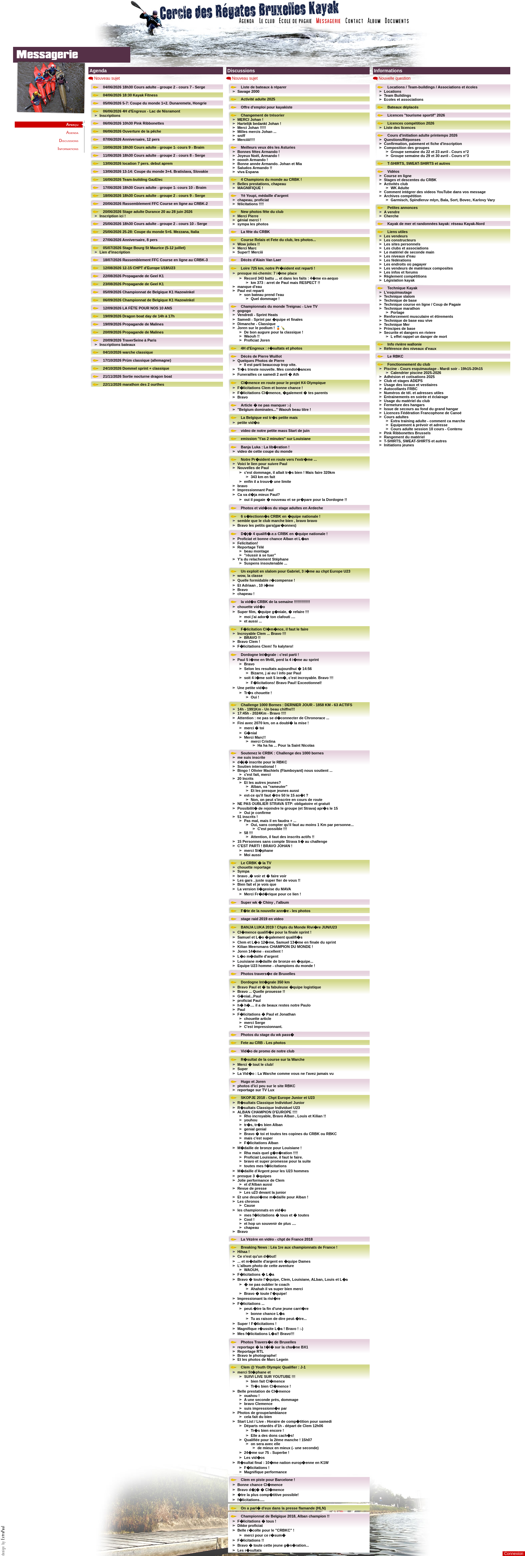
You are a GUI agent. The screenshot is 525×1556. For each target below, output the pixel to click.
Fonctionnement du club (408, 364)
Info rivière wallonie (404, 344)
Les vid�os (254, 1458)
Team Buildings (397, 95)
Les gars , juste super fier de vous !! (268, 880)
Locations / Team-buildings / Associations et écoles (432, 87)
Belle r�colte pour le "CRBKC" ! (265, 1530)
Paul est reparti (250, 291)
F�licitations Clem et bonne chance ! (270, 388)
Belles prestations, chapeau (261, 184)
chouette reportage (254, 867)
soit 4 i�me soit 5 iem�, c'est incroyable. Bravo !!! (288, 678)
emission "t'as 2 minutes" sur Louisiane (276, 439)
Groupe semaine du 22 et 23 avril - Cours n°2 (430, 152)
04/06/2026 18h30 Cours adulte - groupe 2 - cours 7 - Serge (154, 87)
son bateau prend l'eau (264, 295)
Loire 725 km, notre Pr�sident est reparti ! (278, 268)
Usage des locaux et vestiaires (411, 385)
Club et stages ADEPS (403, 381)
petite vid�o (248, 423)
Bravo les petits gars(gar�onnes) (266, 525)
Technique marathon (402, 308)
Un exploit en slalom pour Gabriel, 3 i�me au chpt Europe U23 (295, 571)
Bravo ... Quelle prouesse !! (261, 991)
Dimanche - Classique (256, 324)
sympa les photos (253, 224)
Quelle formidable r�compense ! (266, 580)
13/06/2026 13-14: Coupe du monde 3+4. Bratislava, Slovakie (155, 171)
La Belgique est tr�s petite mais (269, 418)
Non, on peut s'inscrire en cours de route (286, 800)
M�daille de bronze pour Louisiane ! (269, 1148)
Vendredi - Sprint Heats (257, 315)
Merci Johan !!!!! (251, 128)
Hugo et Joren (253, 1082)
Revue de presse (252, 1188)
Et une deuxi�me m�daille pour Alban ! (272, 1197)
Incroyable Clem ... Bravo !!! (261, 634)
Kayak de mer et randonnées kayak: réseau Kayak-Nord (435, 224)
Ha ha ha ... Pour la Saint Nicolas (286, 745)
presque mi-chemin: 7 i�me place (267, 273)
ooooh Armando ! (252, 160)
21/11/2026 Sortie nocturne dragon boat (137, 376)
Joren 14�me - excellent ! (260, 951)
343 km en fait (263, 477)
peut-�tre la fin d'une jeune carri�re (276, 1309)
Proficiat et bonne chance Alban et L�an (273, 539)
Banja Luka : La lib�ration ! (265, 447)
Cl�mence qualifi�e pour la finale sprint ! (274, 932)
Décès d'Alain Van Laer (261, 260)
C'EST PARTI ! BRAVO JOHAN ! (264, 846)
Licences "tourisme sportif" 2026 (416, 115)
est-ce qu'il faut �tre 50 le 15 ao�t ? (276, 795)
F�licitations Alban (261, 1143)
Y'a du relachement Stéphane (263, 559)
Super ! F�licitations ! (257, 1324)
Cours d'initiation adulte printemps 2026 (422, 135)
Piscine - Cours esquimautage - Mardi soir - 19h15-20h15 (433, 369)
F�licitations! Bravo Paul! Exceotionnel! (286, 683)
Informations (68, 148)
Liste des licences (400, 128)
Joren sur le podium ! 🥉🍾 (261, 328)
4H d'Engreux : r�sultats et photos (271, 348)
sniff (241, 136)
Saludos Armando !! (254, 168)
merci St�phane (258, 850)
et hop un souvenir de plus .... (270, 1223)
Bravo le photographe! (257, 1355)
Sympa (243, 871)
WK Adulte (400, 188)
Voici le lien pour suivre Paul (262, 464)
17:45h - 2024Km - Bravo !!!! (261, 713)
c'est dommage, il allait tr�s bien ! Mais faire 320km (289, 472)
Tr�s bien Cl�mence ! (271, 1386)
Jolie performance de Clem (261, 1180)
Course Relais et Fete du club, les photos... (278, 240)
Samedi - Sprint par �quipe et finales (270, 319)
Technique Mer (397, 324)
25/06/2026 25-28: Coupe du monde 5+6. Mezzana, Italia (151, 232)
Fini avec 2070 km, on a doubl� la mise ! (273, 723)
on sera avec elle (265, 1444)
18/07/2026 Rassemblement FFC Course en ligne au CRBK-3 (155, 260)
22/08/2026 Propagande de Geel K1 (133, 276)
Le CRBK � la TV (256, 863)
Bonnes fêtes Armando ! (258, 152)
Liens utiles (397, 232)
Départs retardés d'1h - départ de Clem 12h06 (283, 1426)
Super (242, 1069)
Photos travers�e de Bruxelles (268, 974)
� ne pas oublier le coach (267, 1284)
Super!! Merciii (250, 252)
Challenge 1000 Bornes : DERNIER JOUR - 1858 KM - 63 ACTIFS (296, 705)
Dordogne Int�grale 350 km (265, 982)
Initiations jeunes (399, 445)
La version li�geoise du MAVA (264, 889)
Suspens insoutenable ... (265, 563)
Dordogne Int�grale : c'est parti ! (270, 655)
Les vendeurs (396, 236)
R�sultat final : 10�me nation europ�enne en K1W (283, 1463)
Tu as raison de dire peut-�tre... (279, 1319)
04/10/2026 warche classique (128, 352)
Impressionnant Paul (255, 490)
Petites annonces (402, 208)
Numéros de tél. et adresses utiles (414, 393)
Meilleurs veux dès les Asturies (268, 147)
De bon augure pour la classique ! (273, 332)
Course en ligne (398, 176)
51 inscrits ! (247, 817)
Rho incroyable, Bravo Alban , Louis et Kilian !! (285, 1116)
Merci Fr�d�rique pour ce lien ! (272, 894)
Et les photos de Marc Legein (262, 1359)
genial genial (255, 1129)
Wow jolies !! (248, 244)
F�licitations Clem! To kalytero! (265, 646)
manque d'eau (249, 287)
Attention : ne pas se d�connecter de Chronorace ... (283, 718)
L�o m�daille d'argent (257, 956)
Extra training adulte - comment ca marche (428, 421)
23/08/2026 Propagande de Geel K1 (133, 284)
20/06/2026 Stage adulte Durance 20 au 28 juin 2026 (148, 212)
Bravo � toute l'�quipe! (265, 1293)
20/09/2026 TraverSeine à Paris (130, 340)
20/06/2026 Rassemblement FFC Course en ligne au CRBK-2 (155, 204)
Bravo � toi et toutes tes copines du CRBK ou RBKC (290, 1134)
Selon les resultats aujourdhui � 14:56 (278, 669)
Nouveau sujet (107, 78)
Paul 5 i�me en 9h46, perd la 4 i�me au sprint (278, 660)
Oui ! (255, 697)
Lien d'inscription (114, 252)
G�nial (250, 733)
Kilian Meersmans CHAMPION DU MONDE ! (275, 947)
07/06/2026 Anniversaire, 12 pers (131, 139)
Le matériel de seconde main (409, 252)
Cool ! (249, 1219)
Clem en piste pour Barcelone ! (268, 1480)
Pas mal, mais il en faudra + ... (270, 821)
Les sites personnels (402, 244)
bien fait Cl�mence (268, 1381)
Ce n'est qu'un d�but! (256, 1256)
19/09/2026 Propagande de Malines (133, 324)
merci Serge (254, 1023)
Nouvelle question (394, 78)
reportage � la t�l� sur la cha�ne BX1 (272, 1347)
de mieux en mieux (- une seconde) (288, 1448)
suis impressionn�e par (265, 1408)
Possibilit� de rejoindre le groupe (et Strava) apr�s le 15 (287, 808)
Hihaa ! (243, 1252)
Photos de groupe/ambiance (262, 1413)
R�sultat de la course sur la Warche (272, 1059)
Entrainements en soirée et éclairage (416, 397)
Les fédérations (397, 260)
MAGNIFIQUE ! (250, 188)
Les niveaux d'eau (400, 256)
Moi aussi (252, 855)
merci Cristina (263, 741)
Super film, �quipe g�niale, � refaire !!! (273, 612)
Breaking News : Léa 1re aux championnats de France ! (289, 1247)
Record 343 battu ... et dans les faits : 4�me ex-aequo (291, 278)
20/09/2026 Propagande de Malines (133, 332)
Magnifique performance (265, 1472)
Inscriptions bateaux (117, 345)
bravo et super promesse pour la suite (277, 1161)
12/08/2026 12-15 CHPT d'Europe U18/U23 (139, 268)
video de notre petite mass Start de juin (275, 431)
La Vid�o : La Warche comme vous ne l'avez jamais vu (285, 1073)
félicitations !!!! (250, 204)
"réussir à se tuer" (260, 555)
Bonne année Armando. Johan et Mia (269, 164)
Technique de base (400, 300)
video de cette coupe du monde (264, 451)
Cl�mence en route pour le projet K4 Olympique (283, 383)
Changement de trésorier (262, 115)
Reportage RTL (250, 1351)
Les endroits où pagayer (405, 264)
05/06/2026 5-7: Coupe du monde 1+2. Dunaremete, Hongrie (155, 103)
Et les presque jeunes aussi (275, 791)
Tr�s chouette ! (258, 693)
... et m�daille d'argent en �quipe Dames (273, 1261)
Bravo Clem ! (248, 642)
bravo (242, 486)
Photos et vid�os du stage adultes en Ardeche (282, 508)
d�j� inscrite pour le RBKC (262, 762)
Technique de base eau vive (408, 320)
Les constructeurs (400, 240)
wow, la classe (249, 576)
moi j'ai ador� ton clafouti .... (269, 617)
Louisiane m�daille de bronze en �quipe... (275, 961)
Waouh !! (252, 336)
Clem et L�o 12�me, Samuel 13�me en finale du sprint (286, 942)
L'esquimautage (398, 292)
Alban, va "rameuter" (269, 787)
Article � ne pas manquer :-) (266, 405)
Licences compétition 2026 (410, 123)
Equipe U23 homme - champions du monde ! (276, 966)
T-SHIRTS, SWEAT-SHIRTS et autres (418, 163)
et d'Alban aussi (258, 1184)
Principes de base (400, 328)
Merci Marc (246, 248)
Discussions (68, 140)
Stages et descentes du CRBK (410, 180)
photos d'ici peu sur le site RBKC (266, 1086)
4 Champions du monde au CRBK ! (271, 179)
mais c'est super (258, 1138)
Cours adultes (396, 417)
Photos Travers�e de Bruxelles (268, 1342)
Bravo (242, 397)
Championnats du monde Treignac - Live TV (279, 306)
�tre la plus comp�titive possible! (268, 1495)
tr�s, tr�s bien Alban (263, 1125)
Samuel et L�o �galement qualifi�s (269, 937)
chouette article (257, 1019)
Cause (249, 1205)
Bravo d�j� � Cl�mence (260, 1490)
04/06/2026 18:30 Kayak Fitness (130, 95)
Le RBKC (395, 356)
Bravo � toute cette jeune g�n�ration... (273, 1545)
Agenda (72, 132)
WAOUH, (251, 1270)
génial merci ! (249, 220)
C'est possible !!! (272, 829)
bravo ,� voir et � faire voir (262, 876)
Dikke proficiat (250, 1526)
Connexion (513, 1553)
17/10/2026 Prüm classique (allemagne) (137, 360)
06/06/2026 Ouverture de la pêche (132, 131)
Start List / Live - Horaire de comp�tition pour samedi (284, 1421)
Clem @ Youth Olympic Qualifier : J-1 (273, 1367)
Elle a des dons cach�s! (272, 1435)
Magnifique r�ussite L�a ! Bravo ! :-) (270, 1329)
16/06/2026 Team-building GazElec (133, 179)
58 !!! (248, 833)
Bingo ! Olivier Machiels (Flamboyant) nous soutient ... (284, 770)
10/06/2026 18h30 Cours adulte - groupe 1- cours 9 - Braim (154, 147)
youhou (250, 1120)
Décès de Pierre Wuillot (261, 356)
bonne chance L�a (268, 1314)
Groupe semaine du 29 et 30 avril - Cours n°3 (430, 156)
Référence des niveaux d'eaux (410, 349)
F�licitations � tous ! (256, 1521)
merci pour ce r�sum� (265, 1535)
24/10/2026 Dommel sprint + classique (136, 368)
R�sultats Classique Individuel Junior (270, 1103)
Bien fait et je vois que (256, 884)
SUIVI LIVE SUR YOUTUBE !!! (269, 1377)
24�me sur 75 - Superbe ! (266, 1453)
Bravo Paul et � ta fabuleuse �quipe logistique (279, 987)
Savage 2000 (248, 91)
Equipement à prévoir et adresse (419, 425)
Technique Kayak (402, 288)
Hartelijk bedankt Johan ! (259, 124)
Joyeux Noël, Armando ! (258, 156)
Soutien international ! (256, 766)
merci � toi (254, 728)
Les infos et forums (401, 272)
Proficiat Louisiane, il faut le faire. (273, 1157)
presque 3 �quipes (254, 1176)
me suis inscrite (251, 757)
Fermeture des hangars (404, 405)
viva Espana (248, 172)
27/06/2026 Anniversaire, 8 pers (130, 240)
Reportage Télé (250, 547)
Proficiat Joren (257, 340)
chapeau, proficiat (253, 200)
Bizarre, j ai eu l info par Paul (276, 673)
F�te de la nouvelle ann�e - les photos (275, 911)
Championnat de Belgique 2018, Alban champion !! (285, 1516)
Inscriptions (109, 116)
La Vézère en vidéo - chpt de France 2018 (277, 1239)
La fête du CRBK (255, 232)
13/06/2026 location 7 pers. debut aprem (138, 163)
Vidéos (393, 171)
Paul (241, 1010)
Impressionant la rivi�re (258, 1298)
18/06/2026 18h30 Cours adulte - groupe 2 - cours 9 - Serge (154, 196)
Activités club (396, 184)
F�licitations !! (250, 1540)
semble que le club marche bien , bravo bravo (277, 521)
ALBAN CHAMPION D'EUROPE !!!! (267, 1112)
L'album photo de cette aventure (265, 1266)
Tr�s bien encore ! (267, 1430)
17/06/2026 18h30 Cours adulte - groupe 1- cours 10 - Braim (155, 188)
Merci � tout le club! (255, 1064)
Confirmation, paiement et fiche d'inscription (423, 144)
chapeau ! (245, 594)
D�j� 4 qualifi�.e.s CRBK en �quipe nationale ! (284, 534)
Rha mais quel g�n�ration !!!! (271, 1153)
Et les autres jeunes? (262, 783)
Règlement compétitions (405, 276)
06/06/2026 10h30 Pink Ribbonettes (133, 123)
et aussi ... (253, 621)
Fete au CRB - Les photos (263, 1043)
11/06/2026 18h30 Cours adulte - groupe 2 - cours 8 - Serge (154, 155)
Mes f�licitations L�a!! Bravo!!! (265, 1334)
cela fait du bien (258, 1417)
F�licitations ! (257, 1468)
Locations (392, 91)
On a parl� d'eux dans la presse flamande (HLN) (283, 1508)
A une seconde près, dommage (271, 1400)
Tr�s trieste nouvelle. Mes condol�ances (274, 369)
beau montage (256, 551)
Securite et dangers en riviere (410, 332)
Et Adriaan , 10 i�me (255, 585)
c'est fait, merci (257, 774)
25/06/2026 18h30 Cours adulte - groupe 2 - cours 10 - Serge (155, 224)
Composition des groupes (407, 148)
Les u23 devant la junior (265, 1192)
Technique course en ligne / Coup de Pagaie (422, 304)
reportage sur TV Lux (256, 1090)
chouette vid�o (251, 607)
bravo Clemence (258, 1404)
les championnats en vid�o (261, 1210)
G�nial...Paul (249, 996)
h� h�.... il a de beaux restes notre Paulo (274, 1005)
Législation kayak (399, 280)
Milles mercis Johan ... (257, 132)
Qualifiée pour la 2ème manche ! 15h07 (278, 1440)
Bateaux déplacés (403, 107)
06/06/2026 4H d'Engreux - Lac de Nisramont (141, 111)
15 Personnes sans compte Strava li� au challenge (282, 841)
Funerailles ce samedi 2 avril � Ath (268, 374)
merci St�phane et (254, 1372)
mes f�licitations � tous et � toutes (276, 1215)
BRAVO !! (252, 638)
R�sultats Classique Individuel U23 (268, 1108)
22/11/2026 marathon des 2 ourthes (133, 384)
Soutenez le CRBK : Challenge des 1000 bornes (282, 753)
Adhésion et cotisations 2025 (409, 377)
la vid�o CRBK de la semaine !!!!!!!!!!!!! (275, 602)
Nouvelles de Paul (253, 468)
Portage (397, 312)
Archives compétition (403, 196)
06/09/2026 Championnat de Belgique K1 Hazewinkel (149, 300)
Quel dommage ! (265, 299)
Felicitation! (247, 543)
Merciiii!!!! (246, 140)
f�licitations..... (251, 1500)
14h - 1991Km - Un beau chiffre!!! (266, 709)
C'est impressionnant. (263, 1027)
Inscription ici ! (112, 216)
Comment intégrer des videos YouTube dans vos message (435, 192)
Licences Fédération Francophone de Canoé (423, 413)
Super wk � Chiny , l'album (265, 902)
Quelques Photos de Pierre (261, 361)
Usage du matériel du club (407, 401)
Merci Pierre (247, 216)
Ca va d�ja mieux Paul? (258, 495)
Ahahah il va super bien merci (277, 1289)
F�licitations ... (251, 1304)
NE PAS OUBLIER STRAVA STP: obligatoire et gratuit (283, 804)
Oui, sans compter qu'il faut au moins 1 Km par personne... (302, 825)
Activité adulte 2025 (258, 99)
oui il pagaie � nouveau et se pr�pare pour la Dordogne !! (295, 500)
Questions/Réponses (402, 140)
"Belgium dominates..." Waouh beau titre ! (274, 409)
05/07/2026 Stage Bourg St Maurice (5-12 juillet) (144, 248)
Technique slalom (399, 296)
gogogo (244, 311)
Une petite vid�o (252, 688)
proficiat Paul (249, 1000)
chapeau (251, 1228)
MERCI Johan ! (250, 120)
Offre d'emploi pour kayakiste (266, 107)
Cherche (391, 216)
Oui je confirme (257, 813)
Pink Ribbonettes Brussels (407, 433)
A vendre (392, 212)
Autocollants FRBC (401, 389)
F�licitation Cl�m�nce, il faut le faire (274, 629)
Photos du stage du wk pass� (267, 1035)
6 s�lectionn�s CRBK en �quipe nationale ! (280, 516)
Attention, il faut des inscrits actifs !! (282, 837)
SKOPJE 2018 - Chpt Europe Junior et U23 (278, 1098)
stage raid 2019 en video (262, 919)
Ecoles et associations (404, 99)
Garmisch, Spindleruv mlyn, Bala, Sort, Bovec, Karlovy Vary (443, 200)
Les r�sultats (249, 1550)
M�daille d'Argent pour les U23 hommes (273, 1171)
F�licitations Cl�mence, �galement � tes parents (282, 393)
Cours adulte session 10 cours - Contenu (426, 429)
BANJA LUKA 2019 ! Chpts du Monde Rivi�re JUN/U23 (289, 927)
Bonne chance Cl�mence (260, 1485)
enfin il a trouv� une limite (267, 481)
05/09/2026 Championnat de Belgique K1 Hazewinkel (149, 292)
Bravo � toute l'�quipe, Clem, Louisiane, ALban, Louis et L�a (292, 1279)
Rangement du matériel (404, 437)
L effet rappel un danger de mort (419, 337)
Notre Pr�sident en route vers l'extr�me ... (279, 459)
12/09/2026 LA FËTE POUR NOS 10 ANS (137, 308)
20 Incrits (245, 778)
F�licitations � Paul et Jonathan (266, 1014)
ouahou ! (251, 1396)
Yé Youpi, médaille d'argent (264, 196)
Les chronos (248, 1201)
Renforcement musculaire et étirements (418, 316)
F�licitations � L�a (255, 1274)
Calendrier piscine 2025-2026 (416, 373)
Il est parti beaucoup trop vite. (270, 365)
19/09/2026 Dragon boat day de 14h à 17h (139, 316)
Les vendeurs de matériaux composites (418, 268)
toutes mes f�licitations (265, 1166)
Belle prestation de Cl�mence (263, 1391)
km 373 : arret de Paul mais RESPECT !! (285, 283)
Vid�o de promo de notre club (267, 1051)
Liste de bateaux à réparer (263, 87)
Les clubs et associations (406, 248)
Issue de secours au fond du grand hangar (421, 409)
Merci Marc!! (255, 737)
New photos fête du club (262, 212)
